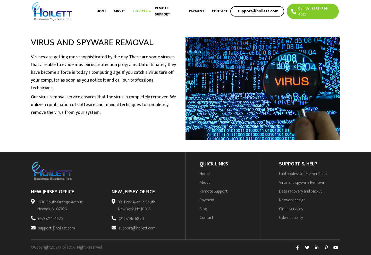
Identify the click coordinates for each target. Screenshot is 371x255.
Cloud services (291, 208)
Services (140, 11)
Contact (220, 11)
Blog (203, 208)
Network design (292, 200)
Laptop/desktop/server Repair (304, 173)
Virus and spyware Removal (302, 182)
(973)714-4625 (50, 218)
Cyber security (291, 217)
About (119, 11)
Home (101, 11)
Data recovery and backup (301, 191)
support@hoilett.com (56, 228)
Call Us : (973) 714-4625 (309, 11)
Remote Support (162, 11)
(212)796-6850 (131, 218)
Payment (197, 11)
